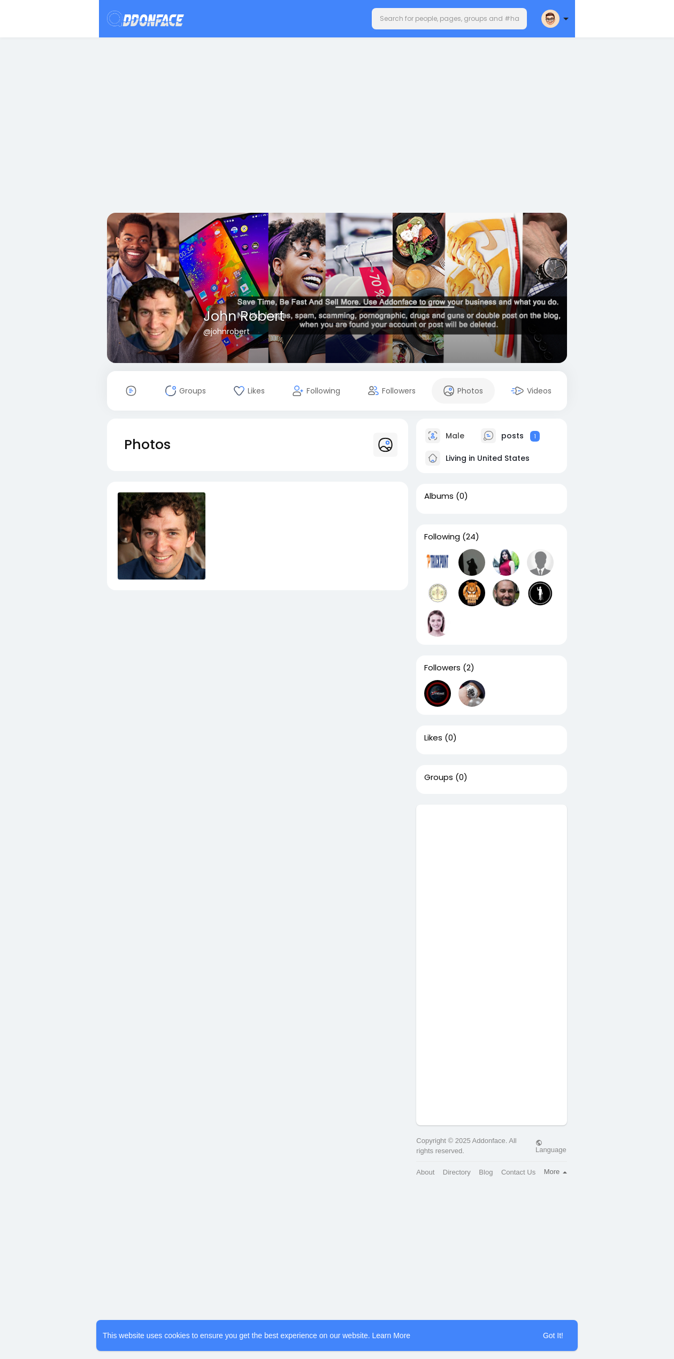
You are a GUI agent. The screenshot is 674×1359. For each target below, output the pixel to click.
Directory (457, 1172)
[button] (449, 18)
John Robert (244, 316)
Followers (442, 667)
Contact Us (518, 1172)
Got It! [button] (553, 1335)
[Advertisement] (337, 127)
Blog (486, 1172)
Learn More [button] (391, 1335)
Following (442, 536)
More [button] (555, 1172)
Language (550, 1146)
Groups (438, 777)
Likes (433, 737)
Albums (439, 496)
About (425, 1172)
